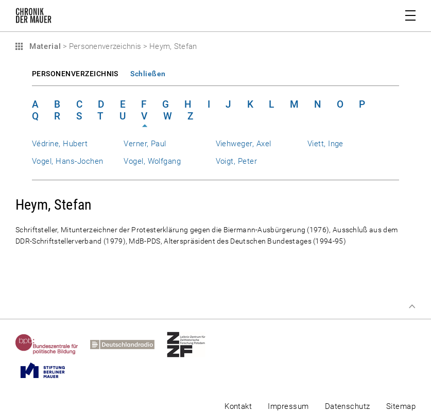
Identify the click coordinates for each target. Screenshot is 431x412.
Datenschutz (347, 406)
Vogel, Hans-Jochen (67, 161)
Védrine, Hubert (60, 143)
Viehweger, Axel (243, 143)
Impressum (288, 406)
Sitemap (401, 406)
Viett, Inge (325, 143)
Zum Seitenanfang (412, 306)
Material (44, 46)
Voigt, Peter (236, 161)
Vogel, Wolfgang (152, 161)
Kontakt (238, 406)
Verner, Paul (145, 143)
